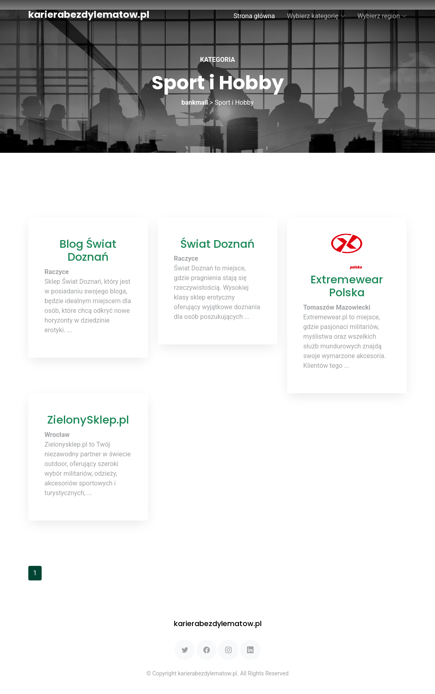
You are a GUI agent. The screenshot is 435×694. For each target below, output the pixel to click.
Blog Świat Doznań (87, 250)
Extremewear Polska (346, 286)
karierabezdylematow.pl (89, 14)
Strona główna (254, 16)
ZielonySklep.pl (88, 420)
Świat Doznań (217, 244)
